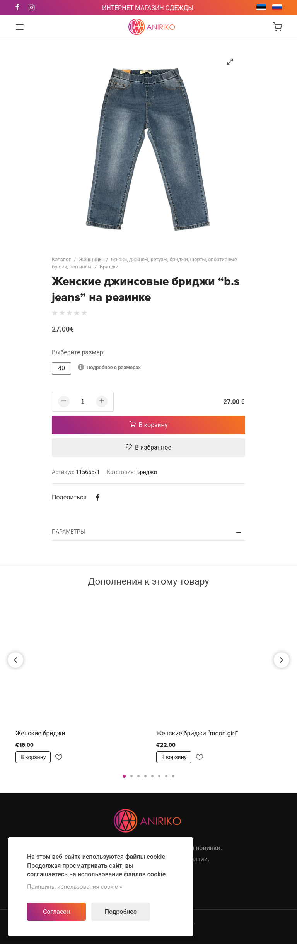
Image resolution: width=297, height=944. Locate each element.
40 (61, 368)
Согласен (56, 911)
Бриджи (109, 267)
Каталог (61, 259)
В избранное (148, 447)
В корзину (149, 425)
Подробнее (121, 911)
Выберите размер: (78, 352)
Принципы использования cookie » (74, 886)
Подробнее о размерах (109, 367)
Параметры (68, 531)
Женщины (91, 259)
